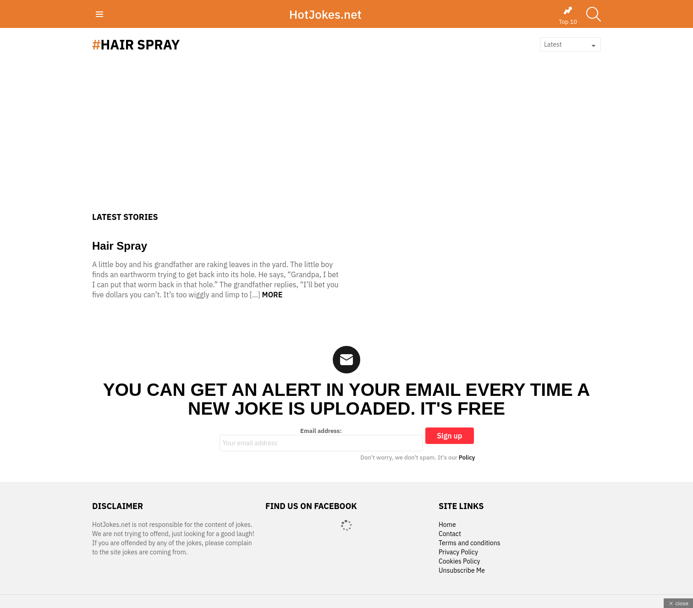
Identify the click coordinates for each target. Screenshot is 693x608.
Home (447, 525)
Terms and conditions (469, 543)
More (272, 294)
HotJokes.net (325, 14)
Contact (450, 534)
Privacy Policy (458, 552)
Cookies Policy (459, 561)
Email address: (321, 439)
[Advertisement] (346, 143)
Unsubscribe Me (462, 571)
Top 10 (568, 15)
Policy (467, 457)
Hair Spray (119, 246)
